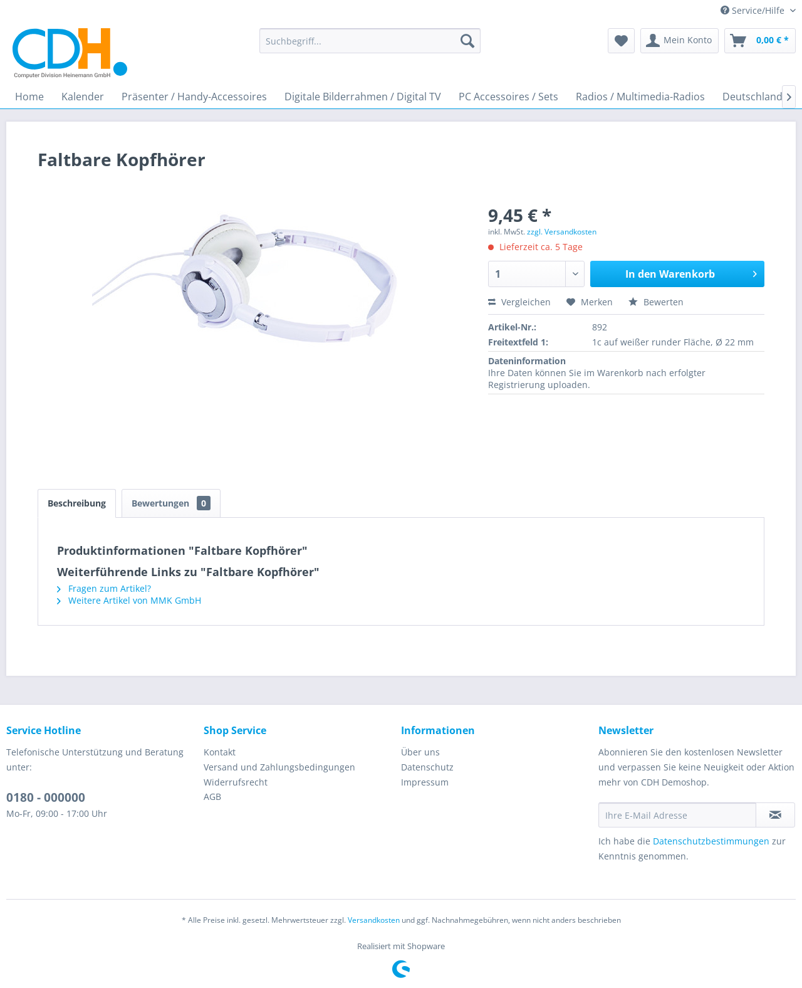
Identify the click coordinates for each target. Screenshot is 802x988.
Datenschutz (427, 767)
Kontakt (220, 752)
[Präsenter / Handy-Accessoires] (194, 96)
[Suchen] (467, 40)
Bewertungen (171, 503)
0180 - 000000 (45, 797)
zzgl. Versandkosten (561, 231)
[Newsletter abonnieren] (775, 815)
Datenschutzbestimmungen (711, 841)
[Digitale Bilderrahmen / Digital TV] (363, 96)
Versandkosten (374, 920)
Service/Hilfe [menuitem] (754, 10)
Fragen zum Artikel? (104, 588)
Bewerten (656, 302)
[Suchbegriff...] (370, 40)
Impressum (425, 782)
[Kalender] (83, 96)
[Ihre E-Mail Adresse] (677, 815)
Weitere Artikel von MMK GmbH (129, 600)
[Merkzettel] (621, 40)
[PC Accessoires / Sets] (508, 96)
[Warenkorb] (760, 40)
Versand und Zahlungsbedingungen (279, 767)
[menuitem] (370, 40)
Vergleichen (519, 302)
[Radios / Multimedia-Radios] (640, 96)
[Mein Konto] (679, 40)
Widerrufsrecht (236, 782)
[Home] (29, 96)
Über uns (420, 752)
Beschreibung (77, 503)
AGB (212, 796)
